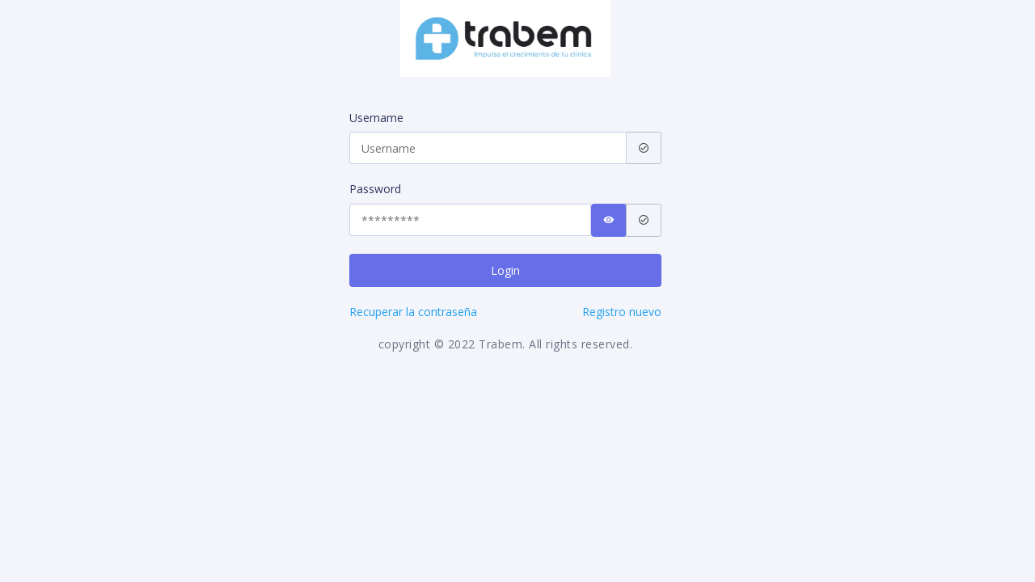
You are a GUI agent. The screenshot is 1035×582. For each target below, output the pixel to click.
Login (505, 270)
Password (375, 188)
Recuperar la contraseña (413, 311)
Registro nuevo (621, 311)
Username (376, 117)
